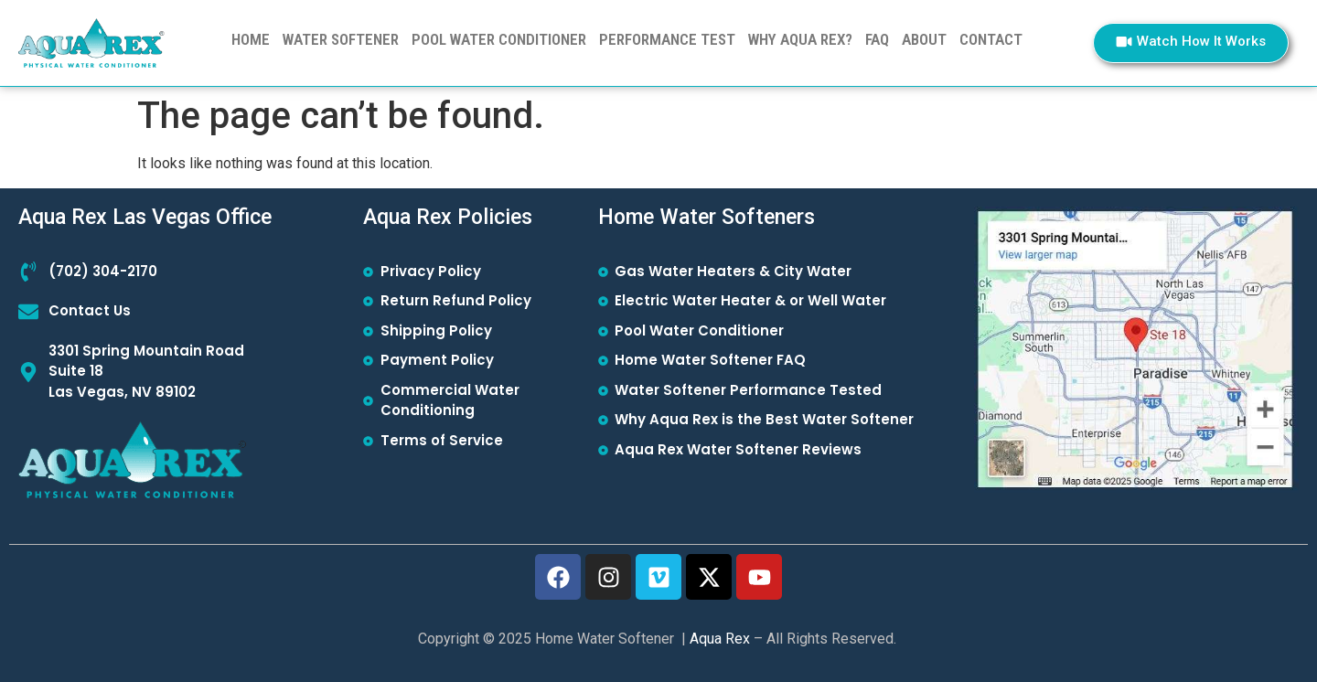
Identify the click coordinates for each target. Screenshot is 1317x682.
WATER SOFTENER (341, 39)
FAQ (877, 39)
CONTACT (991, 39)
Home (250, 39)
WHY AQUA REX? (800, 39)
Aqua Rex (720, 638)
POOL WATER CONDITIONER (499, 39)
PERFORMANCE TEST (667, 39)
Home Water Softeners (706, 217)
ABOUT (924, 39)
